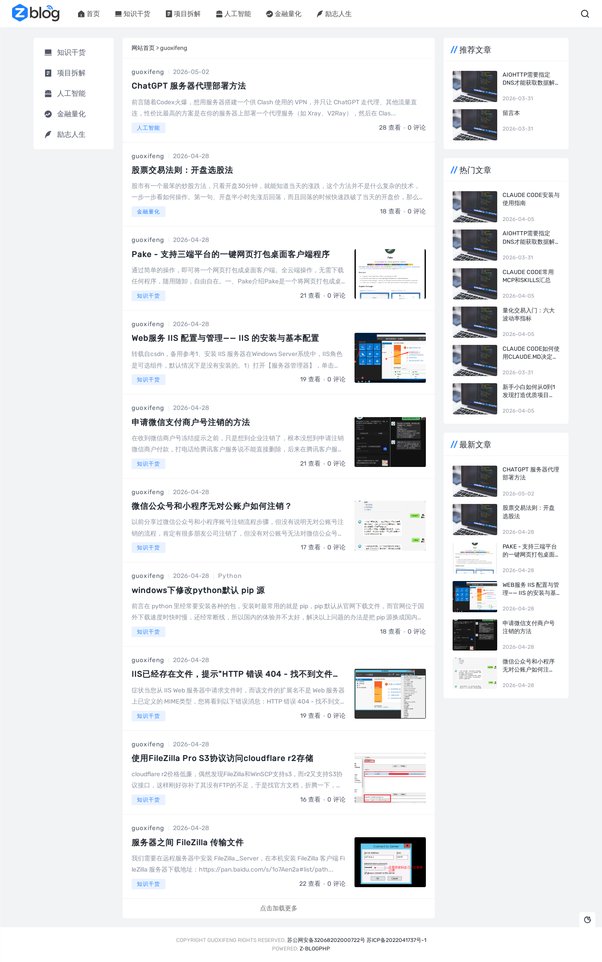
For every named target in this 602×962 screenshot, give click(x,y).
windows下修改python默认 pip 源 (198, 590)
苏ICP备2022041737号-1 (396, 940)
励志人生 (334, 14)
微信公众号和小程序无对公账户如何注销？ (212, 506)
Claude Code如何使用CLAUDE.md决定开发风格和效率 (531, 353)
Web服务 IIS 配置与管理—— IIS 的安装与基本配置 (225, 338)
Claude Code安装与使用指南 (531, 199)
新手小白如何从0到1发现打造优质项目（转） (529, 391)
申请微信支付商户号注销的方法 (191, 422)
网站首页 (143, 48)
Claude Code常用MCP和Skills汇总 (528, 276)
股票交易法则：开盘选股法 (182, 170)
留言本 (511, 113)
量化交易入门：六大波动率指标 (529, 314)
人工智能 (233, 14)
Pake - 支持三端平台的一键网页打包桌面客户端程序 (231, 254)
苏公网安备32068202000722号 (326, 940)
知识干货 (132, 14)
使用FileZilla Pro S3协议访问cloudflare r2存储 (222, 758)
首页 (89, 14)
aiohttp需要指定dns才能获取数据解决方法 (529, 79)
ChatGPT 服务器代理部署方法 (189, 86)
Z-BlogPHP (315, 949)
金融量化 (283, 14)
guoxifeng (148, 72)
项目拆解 (183, 14)
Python (230, 576)
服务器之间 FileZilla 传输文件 (188, 842)
